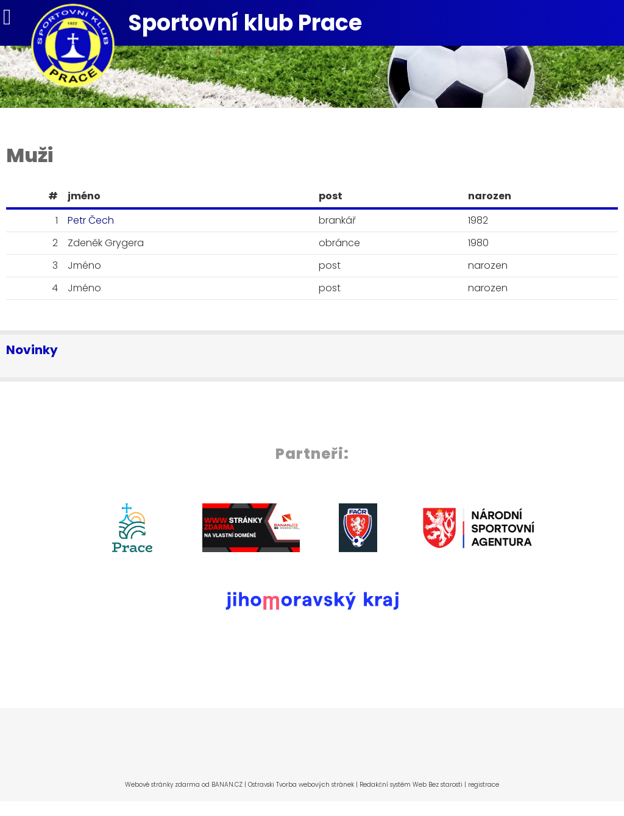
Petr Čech (91, 220)
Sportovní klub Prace (245, 22)
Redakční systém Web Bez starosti (411, 784)
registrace (483, 784)
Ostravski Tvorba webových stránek (301, 784)
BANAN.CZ (227, 784)
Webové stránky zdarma (162, 784)
